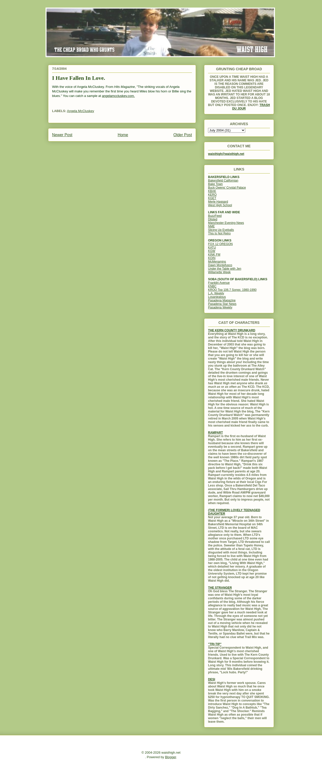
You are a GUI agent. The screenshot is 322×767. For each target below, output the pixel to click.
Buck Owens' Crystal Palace (227, 187)
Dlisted (212, 219)
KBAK (212, 191)
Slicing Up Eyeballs (221, 230)
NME (211, 226)
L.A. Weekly (216, 293)
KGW (211, 251)
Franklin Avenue (219, 283)
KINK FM (214, 254)
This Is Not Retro (219, 233)
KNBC (212, 286)
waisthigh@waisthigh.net (226, 154)
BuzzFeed (215, 216)
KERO (212, 194)
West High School (220, 205)
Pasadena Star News (222, 304)
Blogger (170, 757)
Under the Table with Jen (224, 268)
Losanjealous (217, 297)
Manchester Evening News (226, 223)
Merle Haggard (218, 201)
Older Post (182, 135)
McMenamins (217, 261)
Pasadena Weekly (220, 307)
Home (123, 135)
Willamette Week (219, 272)
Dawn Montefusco (220, 265)
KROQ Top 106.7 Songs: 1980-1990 (232, 290)
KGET (212, 198)
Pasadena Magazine (221, 300)
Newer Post (62, 135)
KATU (212, 247)
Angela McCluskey (80, 111)
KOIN (211, 258)
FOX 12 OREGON (220, 244)
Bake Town (215, 184)
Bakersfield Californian (223, 180)
